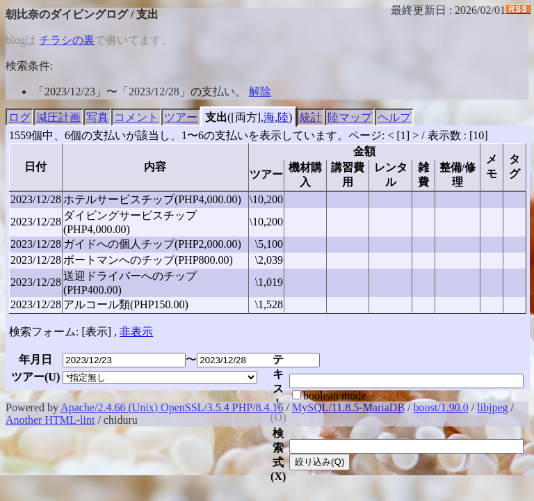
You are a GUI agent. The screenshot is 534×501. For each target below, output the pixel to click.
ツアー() (35, 377)
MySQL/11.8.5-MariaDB (348, 407)
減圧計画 (58, 117)
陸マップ (349, 117)
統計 (311, 117)
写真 (97, 117)
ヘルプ (394, 117)
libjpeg (492, 407)
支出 (216, 117)
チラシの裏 (67, 40)
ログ (19, 117)
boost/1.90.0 (441, 407)
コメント (136, 117)
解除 (260, 91)
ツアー (180, 117)
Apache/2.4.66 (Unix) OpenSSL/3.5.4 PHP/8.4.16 (171, 407)
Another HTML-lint (50, 420)
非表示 (136, 331)
